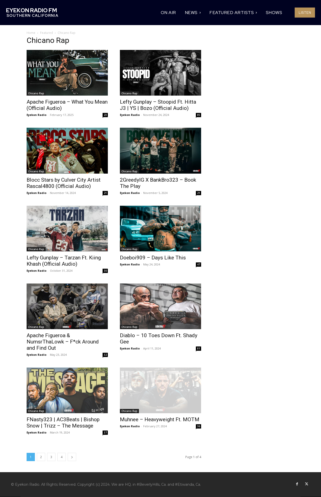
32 (105, 355)
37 (105, 432)
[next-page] (72, 457)
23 (105, 115)
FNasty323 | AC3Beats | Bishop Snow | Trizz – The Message (63, 422)
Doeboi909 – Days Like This (153, 258)
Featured (46, 33)
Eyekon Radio (36, 115)
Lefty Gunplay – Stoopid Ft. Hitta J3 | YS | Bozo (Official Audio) (158, 105)
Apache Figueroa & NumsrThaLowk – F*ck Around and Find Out (63, 341)
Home (31, 33)
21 (105, 193)
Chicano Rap (36, 93)
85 (198, 115)
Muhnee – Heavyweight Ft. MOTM (159, 419)
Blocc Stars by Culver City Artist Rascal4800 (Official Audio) (64, 183)
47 (198, 264)
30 (105, 270)
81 (198, 348)
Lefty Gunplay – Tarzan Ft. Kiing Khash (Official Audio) (64, 261)
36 (198, 426)
